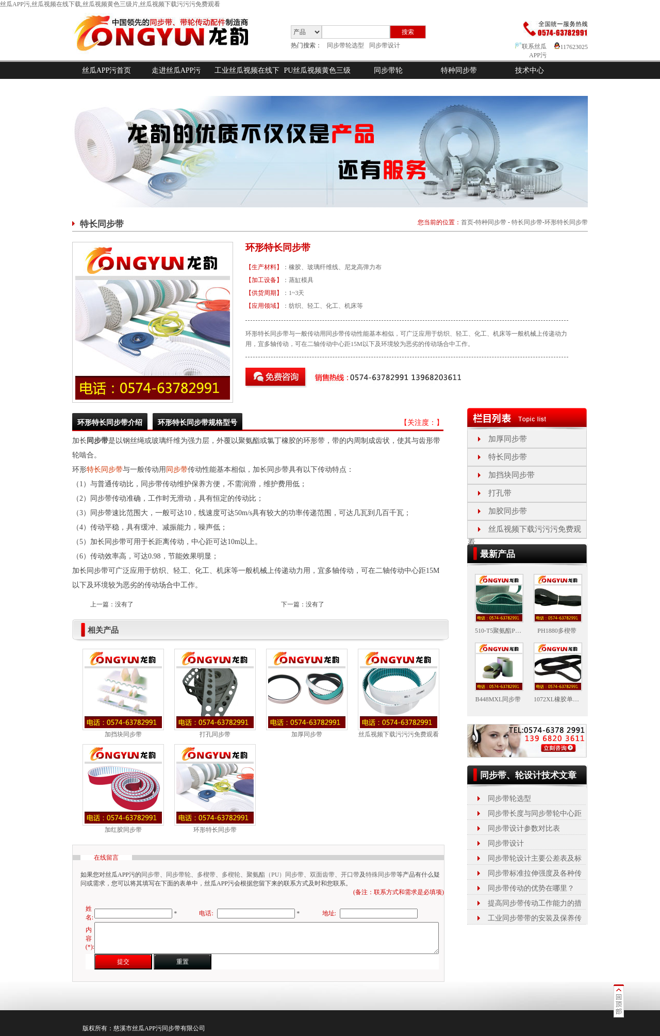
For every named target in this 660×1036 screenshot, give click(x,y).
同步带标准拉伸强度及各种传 (535, 873)
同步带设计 (384, 45)
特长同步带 (527, 222)
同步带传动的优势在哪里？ (531, 888)
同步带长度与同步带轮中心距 (535, 813)
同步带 (177, 469)
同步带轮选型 (345, 45)
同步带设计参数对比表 (524, 828)
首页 (467, 222)
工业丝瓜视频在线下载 (246, 79)
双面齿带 (322, 874)
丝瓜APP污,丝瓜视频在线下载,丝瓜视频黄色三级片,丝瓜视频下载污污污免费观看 (110, 4)
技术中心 (529, 70)
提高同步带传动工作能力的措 (535, 903)
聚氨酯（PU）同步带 (275, 874)
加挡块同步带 (123, 734)
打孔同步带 (215, 734)
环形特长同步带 (566, 222)
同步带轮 (388, 70)
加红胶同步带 (123, 829)
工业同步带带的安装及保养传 (535, 918)
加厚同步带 (306, 734)
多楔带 (206, 874)
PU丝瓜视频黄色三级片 (317, 79)
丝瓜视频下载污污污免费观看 (398, 734)
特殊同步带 (381, 874)
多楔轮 (231, 874)
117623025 (571, 47)
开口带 (350, 874)
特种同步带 (459, 70)
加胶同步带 (507, 511)
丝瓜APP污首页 (106, 70)
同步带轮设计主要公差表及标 (535, 858)
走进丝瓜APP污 (176, 70)
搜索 (408, 32)
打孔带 (500, 493)
